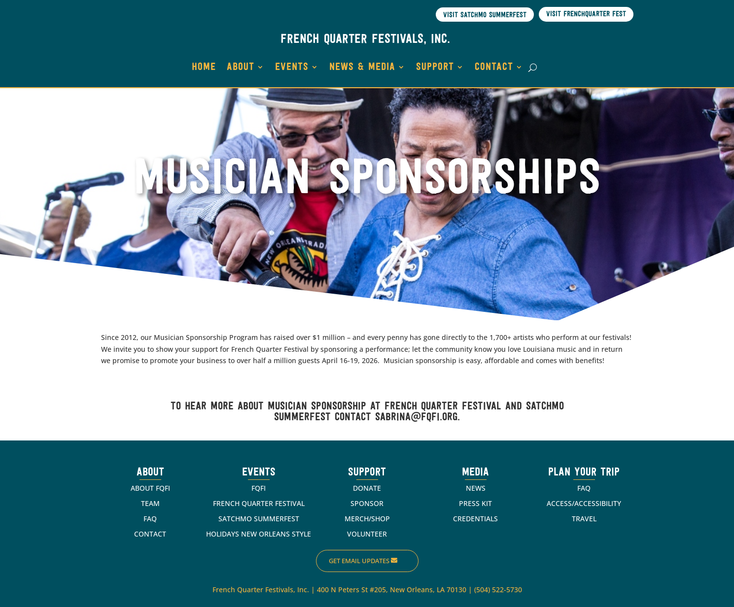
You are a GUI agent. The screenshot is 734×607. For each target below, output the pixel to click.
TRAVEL (584, 517)
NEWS (476, 487)
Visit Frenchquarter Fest (586, 14)
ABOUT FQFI (150, 487)
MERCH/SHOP (367, 517)
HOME (204, 67)
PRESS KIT (475, 502)
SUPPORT (435, 67)
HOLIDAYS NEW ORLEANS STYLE (258, 533)
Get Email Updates (359, 560)
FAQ (150, 517)
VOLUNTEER (367, 533)
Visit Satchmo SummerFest (484, 14)
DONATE (367, 487)
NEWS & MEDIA (362, 67)
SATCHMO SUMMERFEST (258, 517)
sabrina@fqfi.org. (417, 416)
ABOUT (240, 67)
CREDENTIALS (475, 517)
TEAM (150, 502)
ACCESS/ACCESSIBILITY (584, 502)
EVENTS (292, 67)
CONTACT (494, 67)
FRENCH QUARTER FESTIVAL (259, 502)
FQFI (258, 487)
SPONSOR (367, 502)
